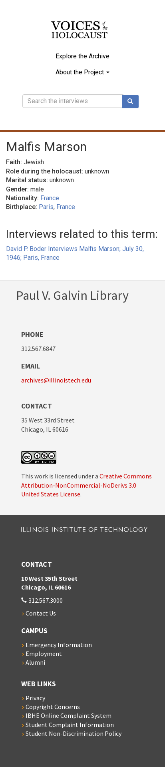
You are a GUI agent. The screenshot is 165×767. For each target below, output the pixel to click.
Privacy (35, 698)
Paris (46, 207)
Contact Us (41, 613)
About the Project (82, 72)
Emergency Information (59, 645)
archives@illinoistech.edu (56, 380)
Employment (44, 653)
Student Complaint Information (70, 725)
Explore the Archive (82, 56)
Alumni (35, 662)
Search (133, 101)
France (49, 198)
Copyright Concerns (53, 707)
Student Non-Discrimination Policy (73, 733)
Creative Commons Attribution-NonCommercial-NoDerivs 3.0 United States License (86, 485)
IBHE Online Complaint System (68, 715)
